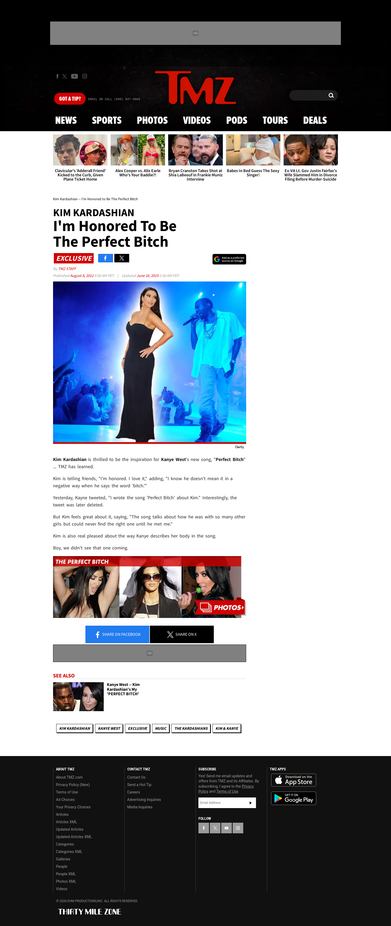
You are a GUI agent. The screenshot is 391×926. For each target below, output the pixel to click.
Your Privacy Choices (73, 807)
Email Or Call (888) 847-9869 (114, 99)
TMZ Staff (67, 268)
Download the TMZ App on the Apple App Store (293, 780)
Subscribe (250, 802)
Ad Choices (65, 799)
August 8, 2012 (82, 275)
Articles (62, 814)
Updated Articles (69, 829)
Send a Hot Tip (139, 785)
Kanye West (109, 728)
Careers (133, 792)
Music (160, 728)
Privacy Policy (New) (73, 785)
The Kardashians (190, 728)
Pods (236, 120)
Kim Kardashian (74, 728)
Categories (65, 844)
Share (117, 634)
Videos (197, 120)
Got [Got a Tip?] (70, 99)
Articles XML (66, 822)
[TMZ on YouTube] (226, 828)
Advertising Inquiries (144, 799)
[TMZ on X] (65, 76)
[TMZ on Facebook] (57, 76)
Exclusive (137, 728)
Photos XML (66, 881)
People (61, 866)
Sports (106, 120)
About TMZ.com (69, 777)
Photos (152, 120)
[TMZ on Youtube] (74, 76)
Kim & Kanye (226, 728)
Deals (315, 120)
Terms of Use (67, 792)
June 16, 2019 (148, 275)
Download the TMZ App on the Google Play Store (293, 798)
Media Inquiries (140, 807)
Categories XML (69, 852)
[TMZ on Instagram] (84, 76)
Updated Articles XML (74, 837)
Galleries (63, 859)
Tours (275, 120)
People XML (66, 874)
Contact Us (136, 777)
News (66, 120)
